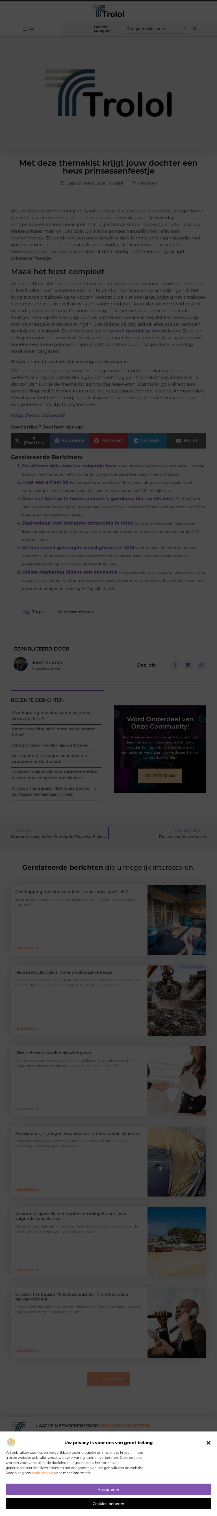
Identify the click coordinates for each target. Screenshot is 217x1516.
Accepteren (108, 1495)
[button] (208, 1448)
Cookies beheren (108, 1509)
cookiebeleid (42, 1479)
